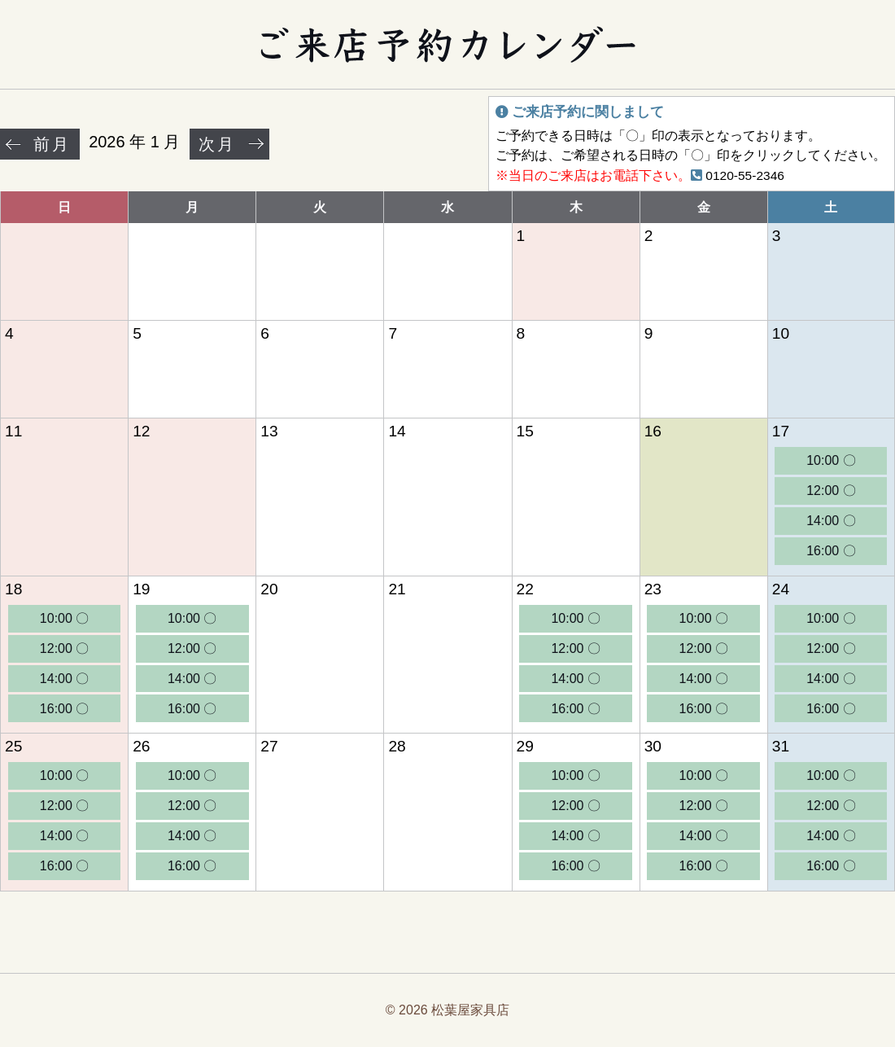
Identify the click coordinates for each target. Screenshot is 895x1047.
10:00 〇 (830, 460)
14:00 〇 (830, 521)
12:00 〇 (830, 490)
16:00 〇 (830, 551)
